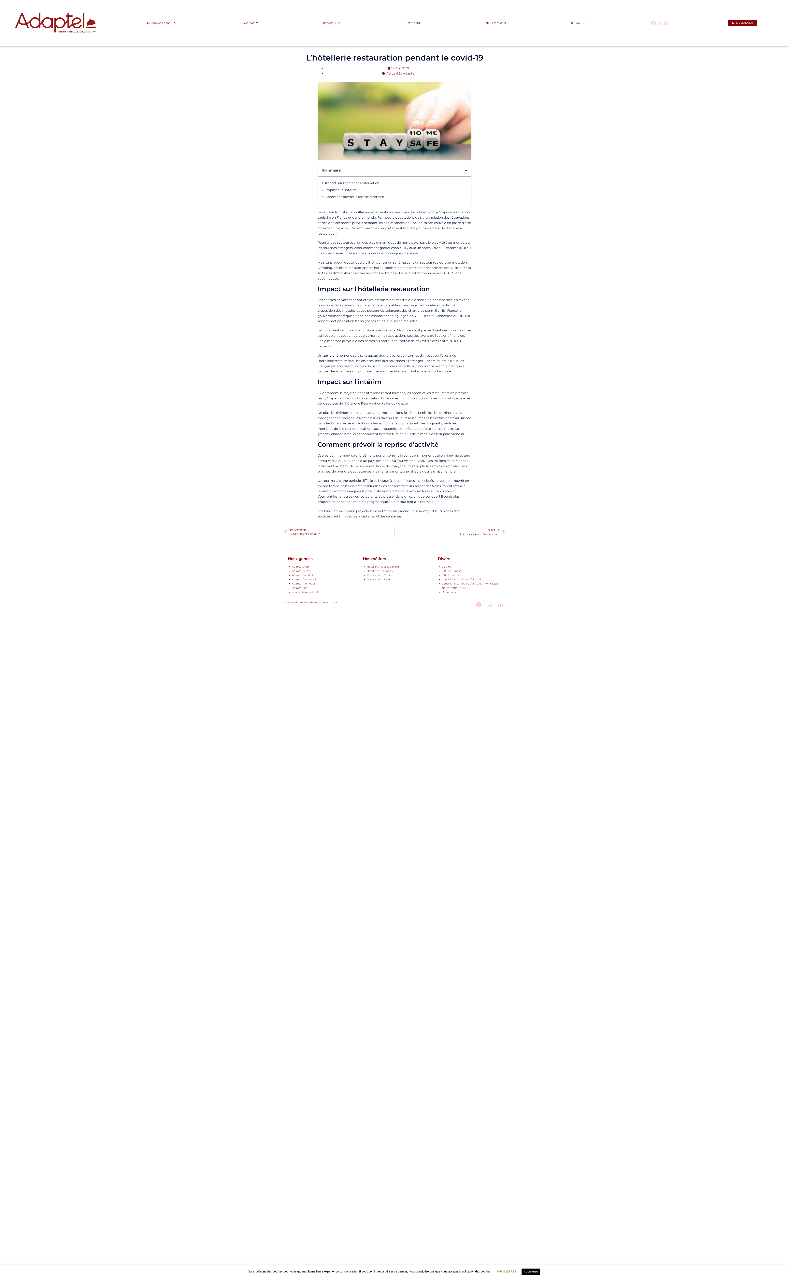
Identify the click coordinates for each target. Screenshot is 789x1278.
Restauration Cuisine (380, 575)
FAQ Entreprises (452, 571)
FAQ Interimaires (452, 575)
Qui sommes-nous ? (161, 22)
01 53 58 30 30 (580, 22)
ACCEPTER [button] (531, 1271)
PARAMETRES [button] (506, 1271)
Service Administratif (305, 592)
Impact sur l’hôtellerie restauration (352, 183)
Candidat (249, 22)
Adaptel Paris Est (302, 575)
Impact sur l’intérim (341, 190)
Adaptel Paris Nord (304, 579)
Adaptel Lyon (300, 566)
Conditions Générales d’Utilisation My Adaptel (470, 583)
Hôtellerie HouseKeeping (383, 566)
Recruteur (331, 22)
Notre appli (413, 22)
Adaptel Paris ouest (304, 583)
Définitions (449, 592)
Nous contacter (496, 22)
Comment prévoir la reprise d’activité (355, 197)
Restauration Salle (378, 579)
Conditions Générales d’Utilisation (463, 579)
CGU (334, 602)
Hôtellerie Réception (380, 571)
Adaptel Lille (300, 587)
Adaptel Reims (301, 571)
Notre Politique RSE (454, 587)
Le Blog (447, 566)
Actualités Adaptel (400, 73)
